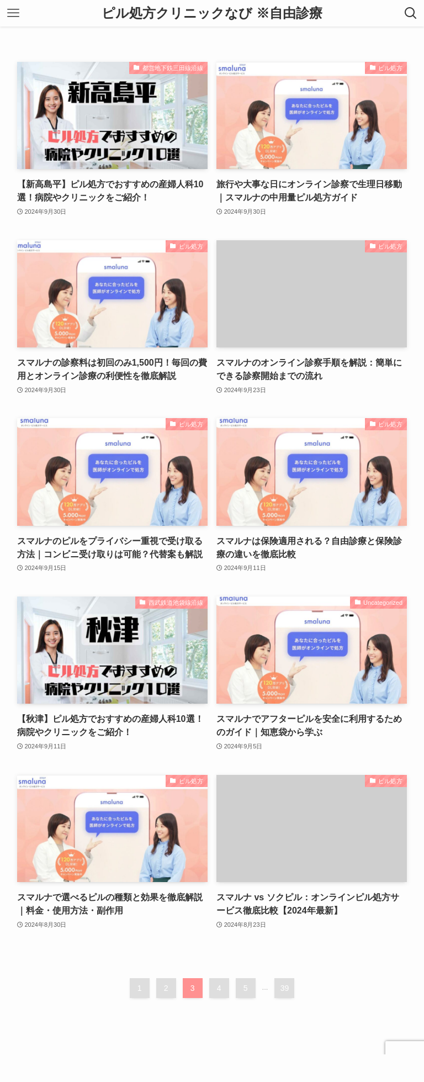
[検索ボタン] (411, 13)
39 (284, 988)
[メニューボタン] (13, 13)
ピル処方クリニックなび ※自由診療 (212, 13)
